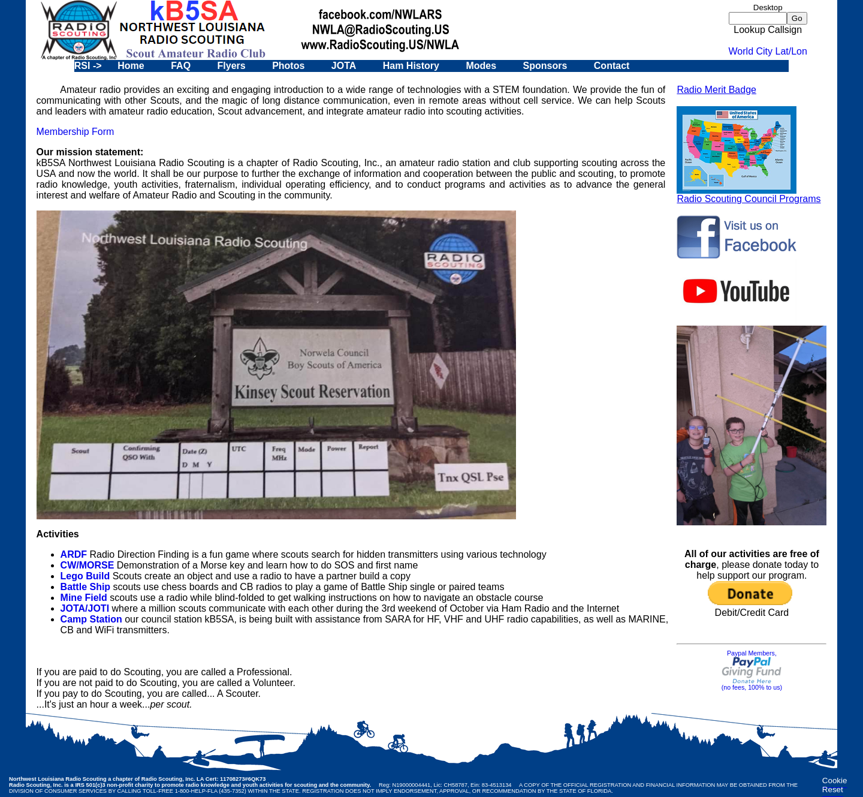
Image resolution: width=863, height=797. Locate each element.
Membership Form (75, 132)
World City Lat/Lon (768, 51)
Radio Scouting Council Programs (748, 194)
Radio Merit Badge (716, 90)
